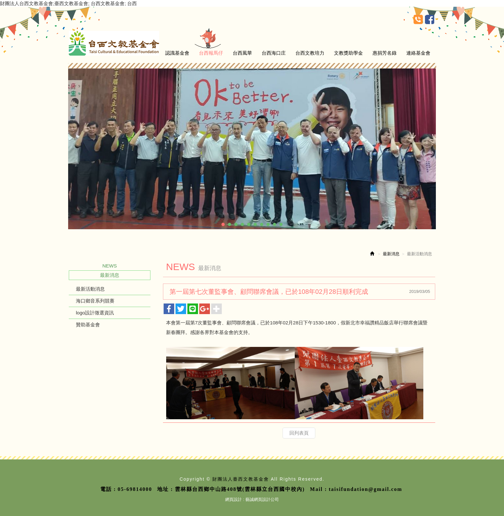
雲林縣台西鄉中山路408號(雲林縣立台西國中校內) (240, 489)
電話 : (108, 489)
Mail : (318, 489)
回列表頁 (299, 433)
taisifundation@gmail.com (365, 489)
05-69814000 (135, 489)
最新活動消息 (90, 289)
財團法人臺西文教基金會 (114, 43)
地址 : (165, 489)
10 (281, 224)
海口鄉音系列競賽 (95, 300)
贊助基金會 (88, 324)
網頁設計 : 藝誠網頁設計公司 (252, 499)
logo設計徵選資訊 (95, 312)
